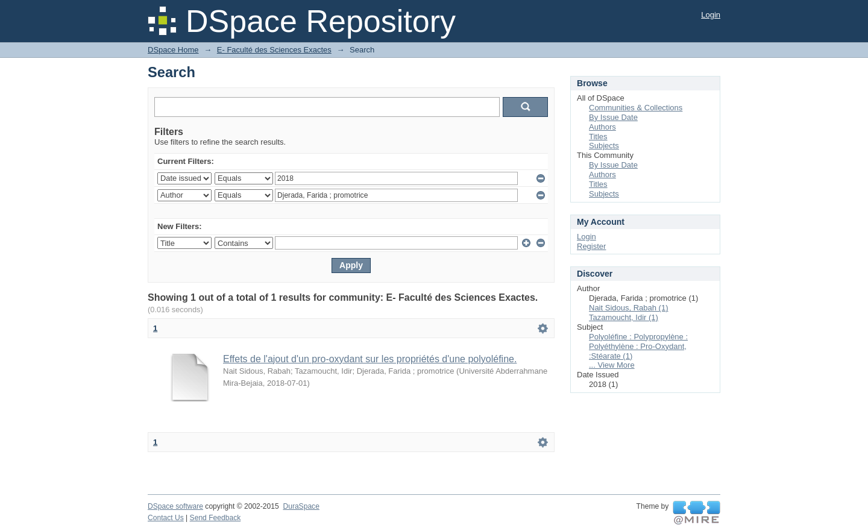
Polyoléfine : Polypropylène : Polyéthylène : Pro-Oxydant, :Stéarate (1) (638, 346)
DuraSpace (301, 506)
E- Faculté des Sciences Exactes (274, 49)
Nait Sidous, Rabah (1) (628, 307)
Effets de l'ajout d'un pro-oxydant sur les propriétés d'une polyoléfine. (370, 359)
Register (591, 246)
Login (710, 14)
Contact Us (166, 518)
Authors (602, 126)
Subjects (604, 145)
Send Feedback (215, 518)
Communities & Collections (635, 107)
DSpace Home (173, 49)
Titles (598, 136)
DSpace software (175, 506)
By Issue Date (613, 117)
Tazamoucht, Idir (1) (623, 317)
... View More (612, 364)
